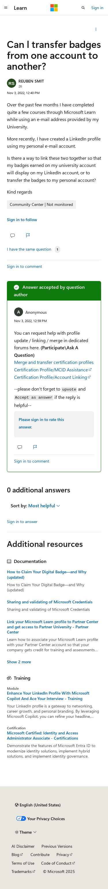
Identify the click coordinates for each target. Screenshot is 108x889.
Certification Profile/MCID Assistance (51, 369)
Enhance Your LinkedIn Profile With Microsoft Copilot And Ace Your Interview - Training (48, 696)
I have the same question (29, 249)
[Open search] (83, 8)
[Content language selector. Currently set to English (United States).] (38, 805)
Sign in (97, 7)
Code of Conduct (56, 863)
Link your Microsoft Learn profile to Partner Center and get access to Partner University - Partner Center (52, 627)
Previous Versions (56, 846)
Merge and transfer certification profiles (54, 362)
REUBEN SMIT (31, 81)
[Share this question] (96, 29)
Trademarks (22, 871)
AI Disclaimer (23, 846)
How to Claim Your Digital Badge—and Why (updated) (46, 574)
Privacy (62, 854)
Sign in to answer (22, 521)
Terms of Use (23, 863)
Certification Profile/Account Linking (50, 377)
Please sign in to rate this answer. (41, 423)
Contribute (40, 854)
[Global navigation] (6, 8)
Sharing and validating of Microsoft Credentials (49, 602)
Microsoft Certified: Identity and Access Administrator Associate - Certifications (42, 735)
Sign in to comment (24, 266)
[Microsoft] (54, 7)
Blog (15, 854)
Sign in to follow (22, 219)
